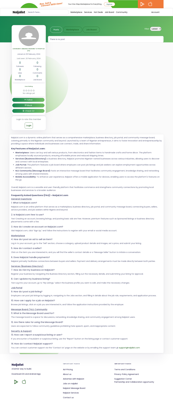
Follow (28, 99)
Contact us (68, 397)
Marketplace (76, 12)
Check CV (28, 111)
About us (67, 374)
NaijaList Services (71, 392)
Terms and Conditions (124, 369)
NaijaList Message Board (74, 388)
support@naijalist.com (129, 347)
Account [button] (155, 12)
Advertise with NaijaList (73, 378)
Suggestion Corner (123, 378)
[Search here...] (48, 12)
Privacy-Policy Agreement (126, 374)
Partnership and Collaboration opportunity (134, 382)
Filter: (147, 28)
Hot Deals (98, 12)
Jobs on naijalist (70, 383)
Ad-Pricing (68, 369)
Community (121, 12)
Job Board (109, 12)
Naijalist (19, 12)
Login (28, 125)
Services (88, 12)
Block (28, 105)
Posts (56, 29)
